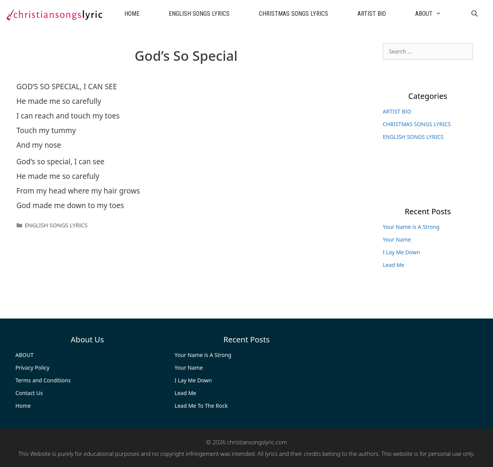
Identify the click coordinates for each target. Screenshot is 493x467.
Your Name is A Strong (411, 226)
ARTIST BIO (371, 13)
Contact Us (29, 393)
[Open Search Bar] (474, 14)
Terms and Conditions (42, 380)
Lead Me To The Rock (201, 405)
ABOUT (435, 14)
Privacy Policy (32, 367)
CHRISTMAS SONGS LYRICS (293, 13)
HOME (131, 13)
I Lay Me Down (401, 252)
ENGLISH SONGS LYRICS (199, 13)
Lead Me (393, 265)
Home (23, 405)
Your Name (397, 239)
